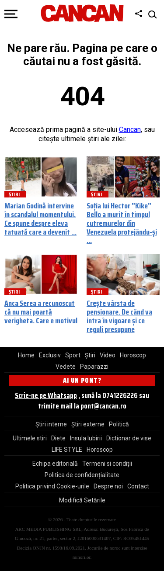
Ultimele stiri (30, 438)
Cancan (130, 129)
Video (107, 355)
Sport (72, 355)
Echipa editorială (55, 463)
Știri (90, 355)
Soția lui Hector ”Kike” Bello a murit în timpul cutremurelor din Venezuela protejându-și (122, 219)
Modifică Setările (82, 500)
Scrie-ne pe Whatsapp (46, 395)
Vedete (66, 366)
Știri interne (51, 424)
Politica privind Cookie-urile (52, 486)
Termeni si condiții (107, 463)
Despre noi (108, 486)
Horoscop (133, 355)
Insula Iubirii (86, 438)
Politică (119, 424)
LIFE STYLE (67, 449)
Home (26, 355)
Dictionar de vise (128, 438)
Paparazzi (94, 366)
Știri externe (88, 424)
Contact (138, 486)
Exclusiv (50, 355)
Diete (58, 438)
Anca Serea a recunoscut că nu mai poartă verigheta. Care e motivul (40, 312)
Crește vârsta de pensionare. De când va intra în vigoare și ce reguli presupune (119, 316)
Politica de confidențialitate (82, 474)
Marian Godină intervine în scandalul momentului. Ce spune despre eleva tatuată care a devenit (40, 219)
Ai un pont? (82, 380)
